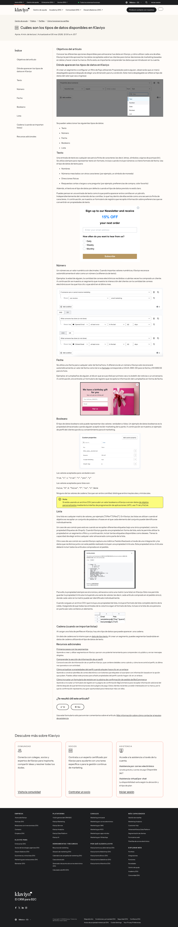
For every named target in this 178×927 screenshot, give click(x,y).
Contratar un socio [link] (79, 791)
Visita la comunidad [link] (29, 791)
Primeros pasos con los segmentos (72, 648)
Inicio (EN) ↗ (19, 2)
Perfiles (42, 21)
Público (33, 21)
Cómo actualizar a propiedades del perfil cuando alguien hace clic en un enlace (92, 668)
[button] (109, 98)
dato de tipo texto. (100, 635)
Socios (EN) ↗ (62, 2)
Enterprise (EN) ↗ (48, 2)
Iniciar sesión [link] (126, 791)
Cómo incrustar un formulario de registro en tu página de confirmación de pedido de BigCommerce (101, 679)
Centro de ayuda (33, 2)
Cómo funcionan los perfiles (58, 21)
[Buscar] (146, 2)
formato (105, 368)
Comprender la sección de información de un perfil (79, 658)
